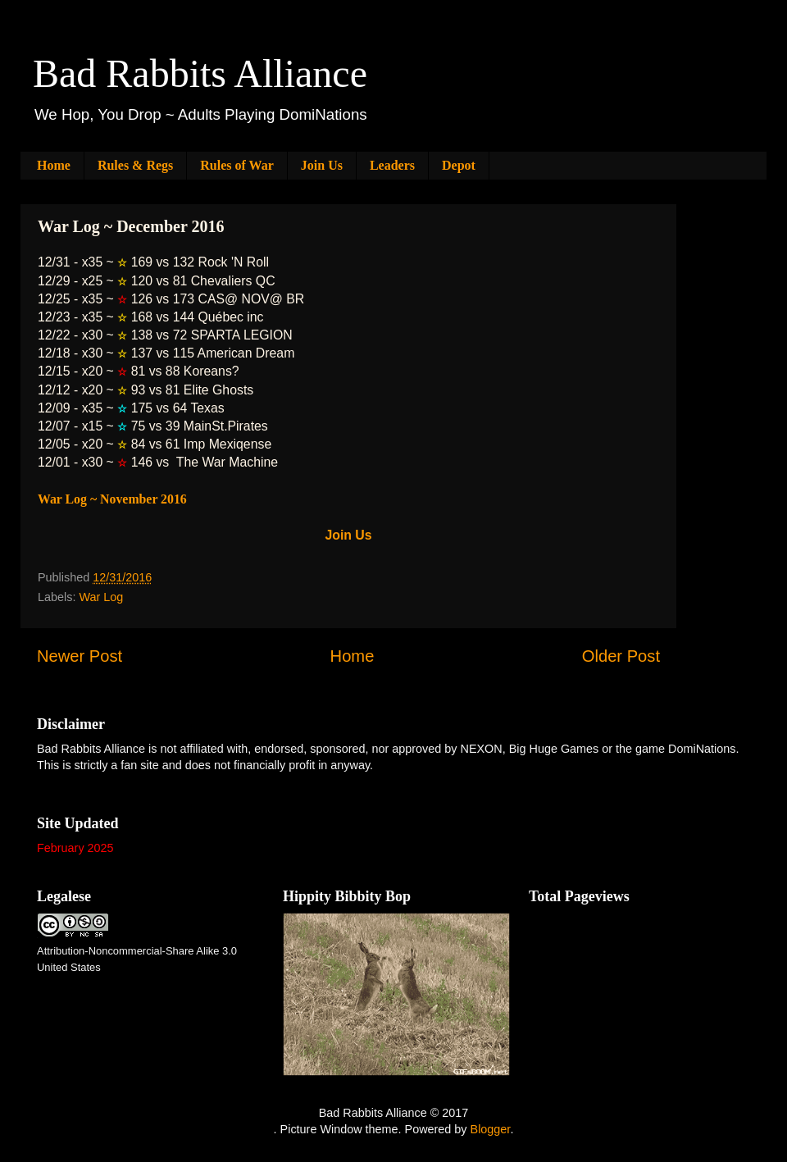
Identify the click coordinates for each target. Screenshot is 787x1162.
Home (54, 165)
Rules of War (236, 165)
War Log (101, 597)
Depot (458, 165)
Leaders (392, 165)
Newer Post (79, 656)
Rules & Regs (135, 165)
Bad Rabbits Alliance (200, 73)
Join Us (322, 165)
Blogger (491, 1129)
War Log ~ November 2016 (112, 499)
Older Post (621, 656)
